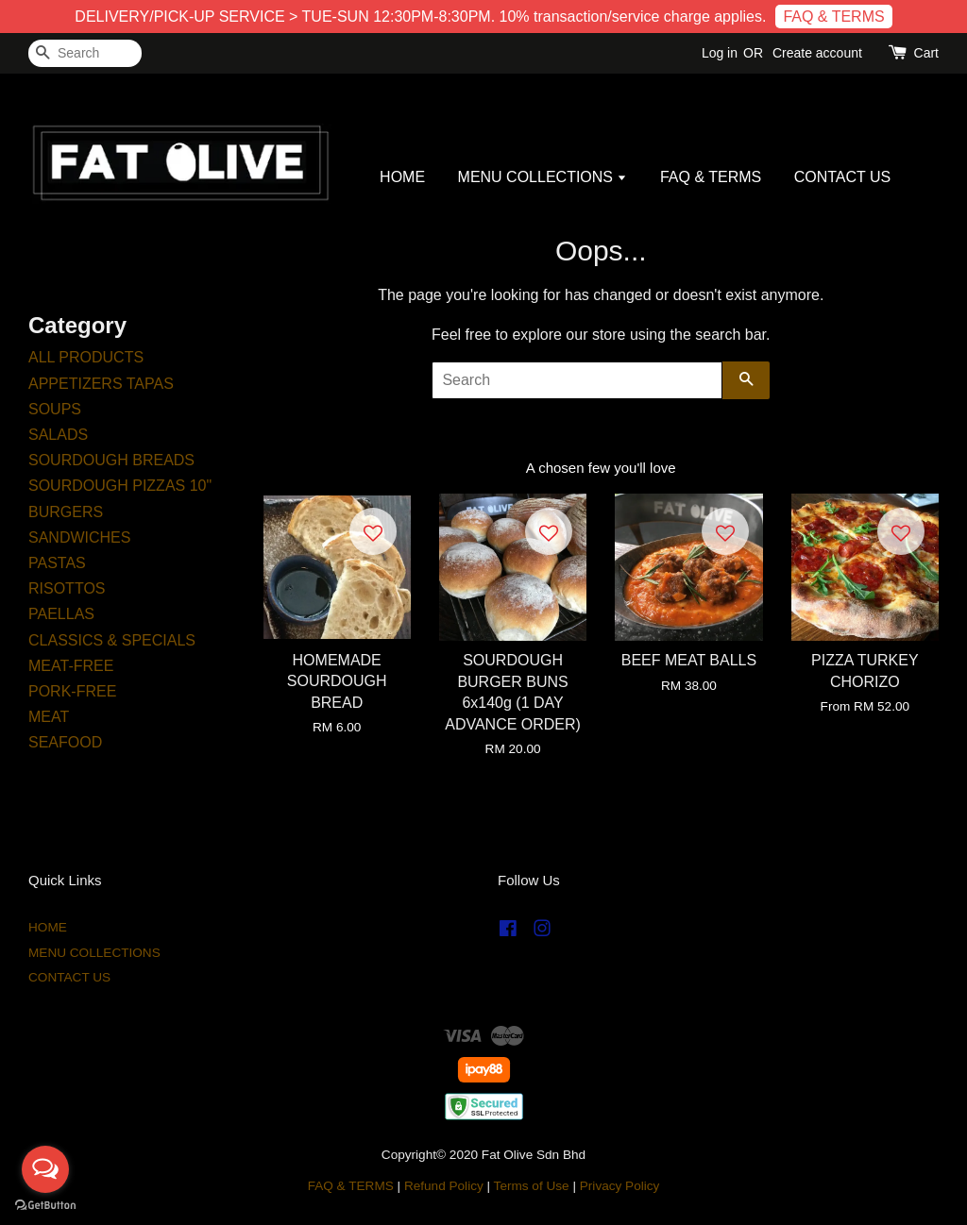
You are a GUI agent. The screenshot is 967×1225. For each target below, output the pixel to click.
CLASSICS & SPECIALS (111, 640)
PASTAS (57, 563)
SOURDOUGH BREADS (111, 460)
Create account (817, 52)
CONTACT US (842, 177)
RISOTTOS (67, 588)
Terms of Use (531, 1186)
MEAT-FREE (70, 666)
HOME (402, 177)
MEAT (48, 717)
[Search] (85, 53)
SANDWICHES (79, 537)
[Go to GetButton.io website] (45, 1206)
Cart (926, 52)
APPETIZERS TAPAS (101, 384)
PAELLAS (61, 614)
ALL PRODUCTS (86, 357)
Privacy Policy (620, 1186)
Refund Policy (444, 1186)
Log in (720, 52)
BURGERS (65, 512)
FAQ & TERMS (833, 16)
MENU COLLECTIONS (543, 177)
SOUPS (54, 409)
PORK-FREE (72, 691)
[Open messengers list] (45, 1169)
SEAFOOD (65, 742)
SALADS (58, 435)
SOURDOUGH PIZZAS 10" (120, 486)
